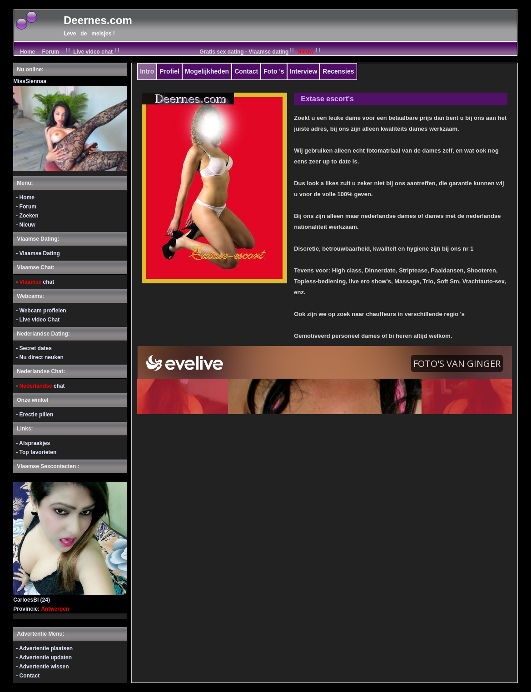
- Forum (26, 206)
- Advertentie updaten (44, 657)
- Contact (28, 675)
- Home (25, 197)
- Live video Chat (38, 319)
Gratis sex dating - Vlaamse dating (260, 52)
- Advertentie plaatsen (44, 648)
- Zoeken (27, 216)
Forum (50, 52)
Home (26, 52)
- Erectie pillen (34, 414)
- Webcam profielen (41, 310)
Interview (304, 71)
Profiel (169, 71)
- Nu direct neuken (40, 357)
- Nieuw (25, 225)
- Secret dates (34, 348)
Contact (246, 71)
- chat (35, 282)
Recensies (338, 71)
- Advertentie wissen (42, 666)
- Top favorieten (36, 452)
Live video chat (93, 52)
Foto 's (273, 71)
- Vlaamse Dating (38, 253)
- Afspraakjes (33, 443)
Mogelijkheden (207, 71)
